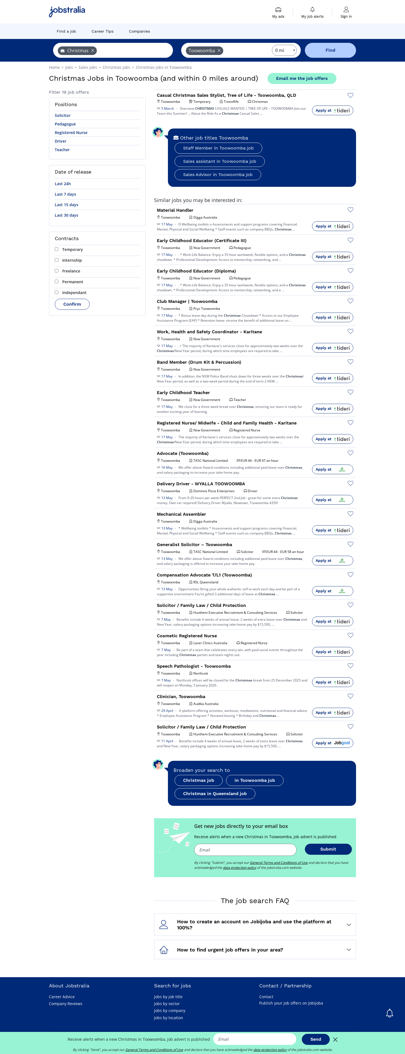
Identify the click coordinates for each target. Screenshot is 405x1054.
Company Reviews (65, 1003)
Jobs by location (168, 1017)
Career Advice (62, 996)
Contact (266, 996)
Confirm (72, 304)
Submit (328, 849)
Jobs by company (169, 1010)
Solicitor (63, 115)
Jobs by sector (167, 1003)
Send (315, 1039)
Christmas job (198, 780)
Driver (60, 141)
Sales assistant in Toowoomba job (219, 161)
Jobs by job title (168, 996)
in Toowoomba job (255, 780)
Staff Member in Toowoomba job (218, 148)
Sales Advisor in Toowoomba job (218, 174)
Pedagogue (65, 124)
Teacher (62, 149)
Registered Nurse (71, 132)
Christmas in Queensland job (215, 793)
